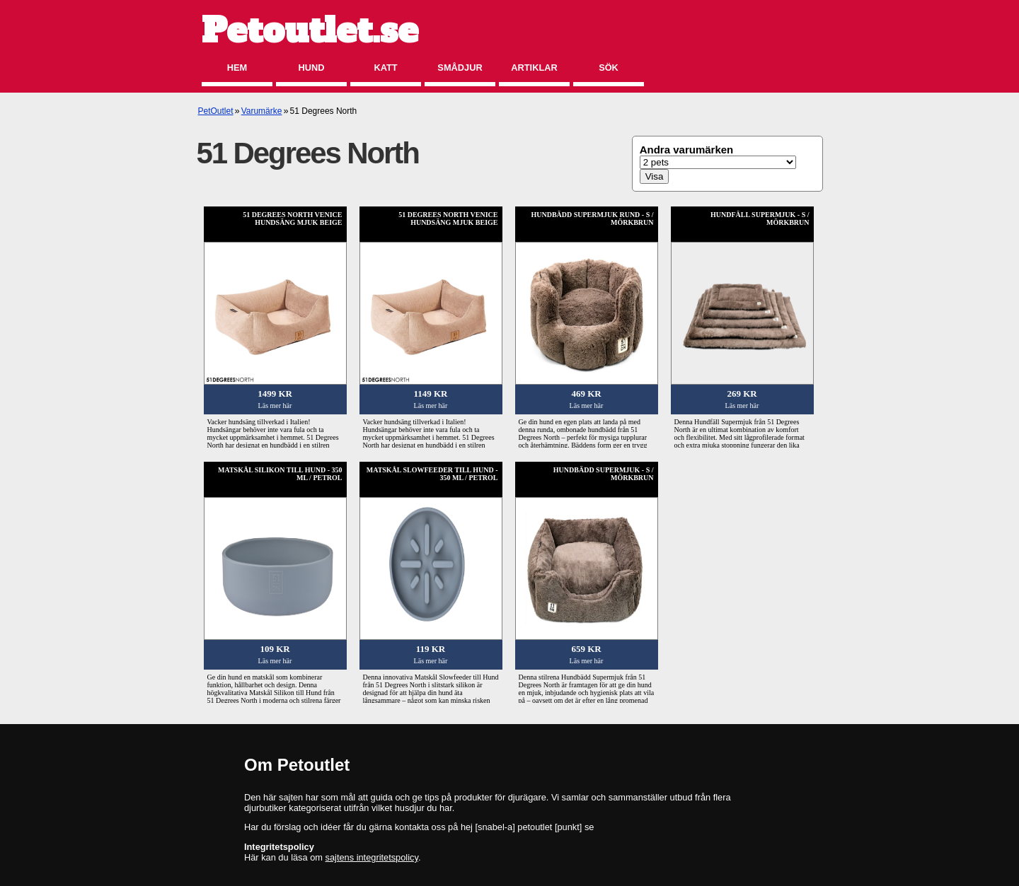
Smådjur (459, 67)
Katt (385, 67)
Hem (237, 67)
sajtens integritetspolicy (372, 857)
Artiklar (534, 67)
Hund (312, 67)
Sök (608, 67)
